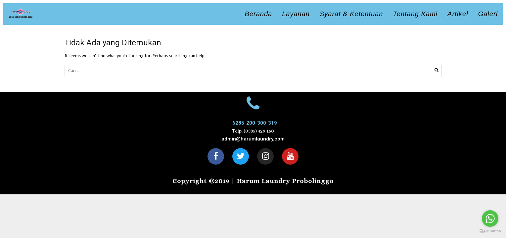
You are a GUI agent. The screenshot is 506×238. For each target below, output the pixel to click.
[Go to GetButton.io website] (490, 231)
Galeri (488, 14)
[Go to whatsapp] (490, 218)
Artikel (457, 14)
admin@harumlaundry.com (253, 139)
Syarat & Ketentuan (351, 14)
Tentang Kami (415, 14)
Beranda (258, 14)
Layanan (296, 14)
